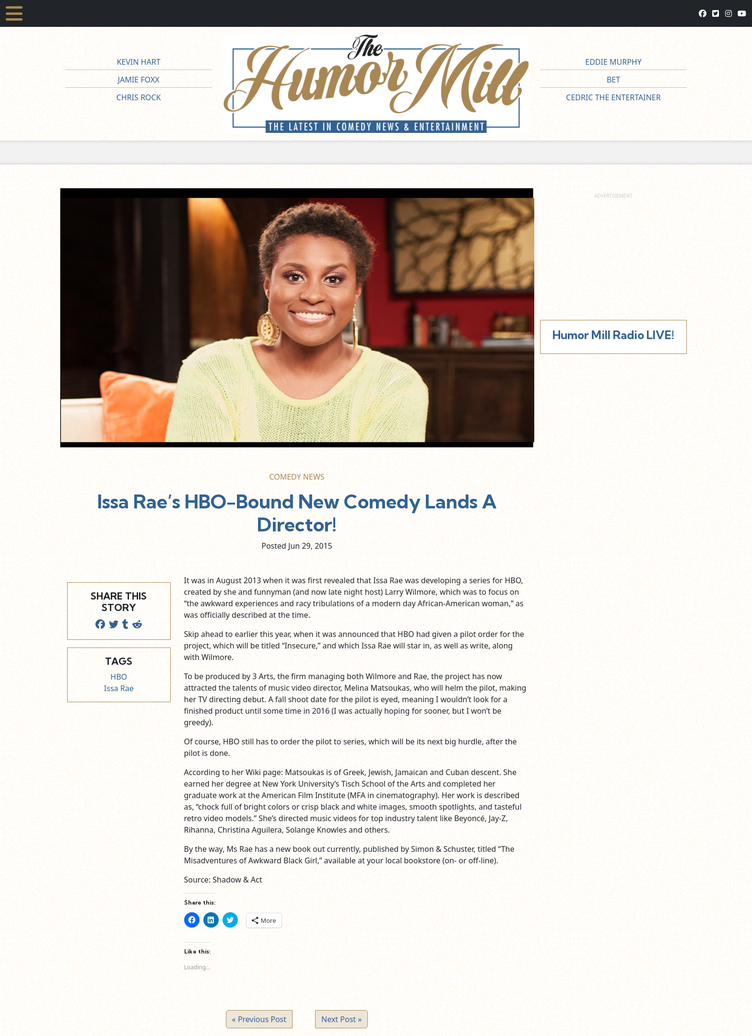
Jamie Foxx (139, 79)
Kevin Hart (138, 62)
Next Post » (341, 1019)
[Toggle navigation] (14, 13)
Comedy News (296, 476)
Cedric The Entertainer (613, 97)
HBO (118, 676)
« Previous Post (259, 1019)
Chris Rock (139, 97)
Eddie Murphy (613, 62)
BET (613, 79)
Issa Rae (119, 688)
